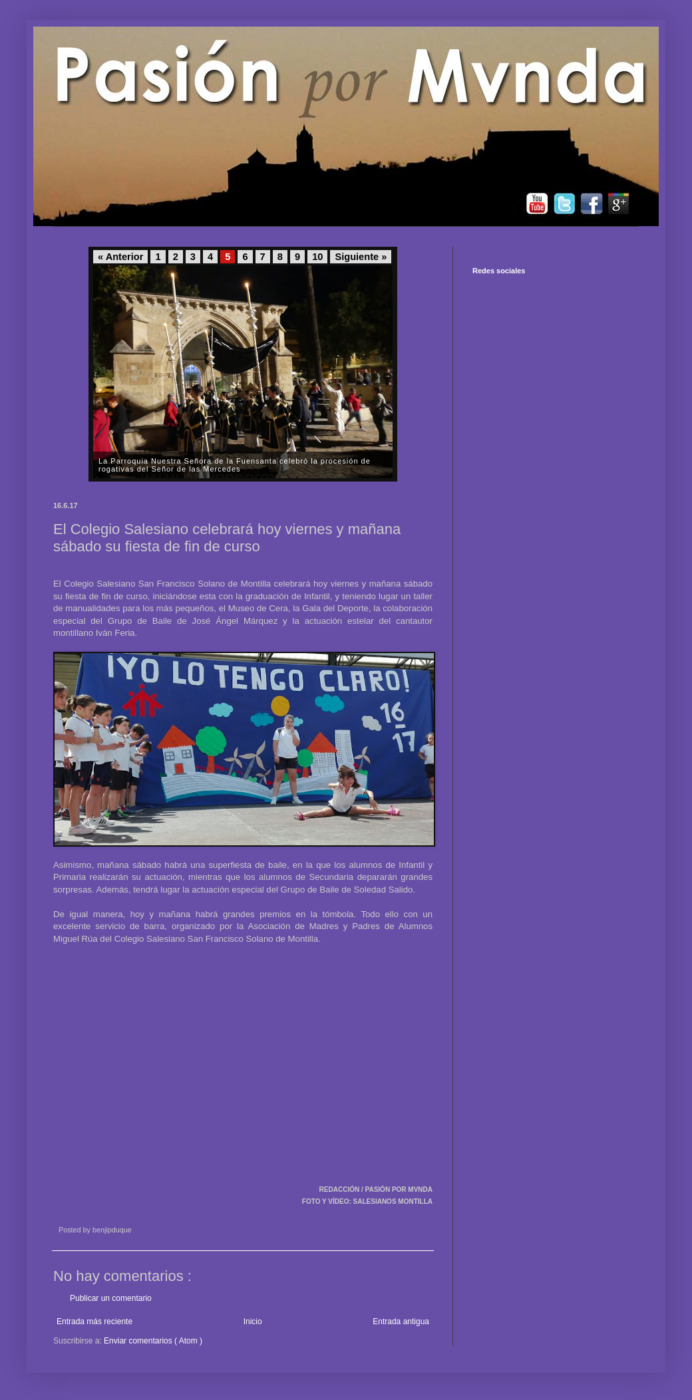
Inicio (253, 1321)
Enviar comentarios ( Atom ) (153, 1340)
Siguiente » (361, 256)
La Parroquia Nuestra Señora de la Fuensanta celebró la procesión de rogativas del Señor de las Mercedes (234, 465)
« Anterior (120, 256)
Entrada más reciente (94, 1321)
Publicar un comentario (111, 1298)
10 (317, 256)
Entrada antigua (401, 1321)
